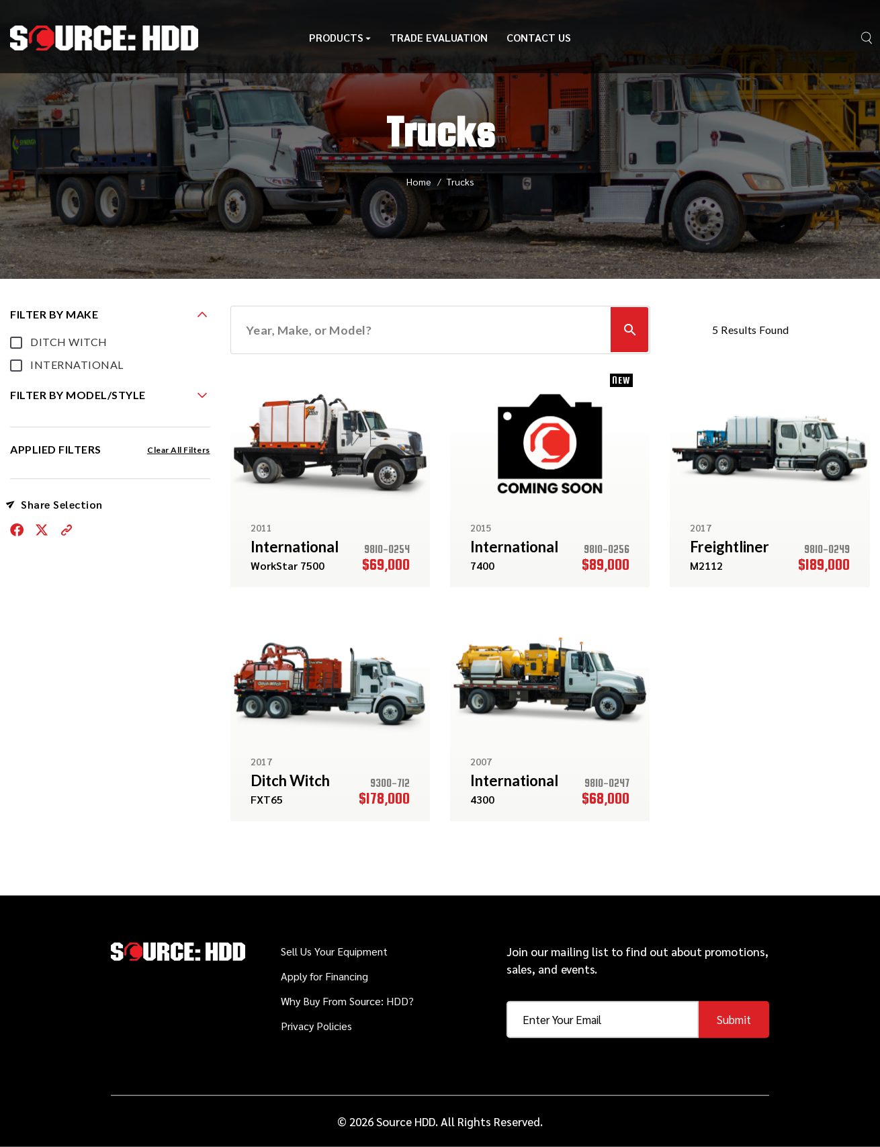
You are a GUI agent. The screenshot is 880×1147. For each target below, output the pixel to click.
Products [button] (340, 39)
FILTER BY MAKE (54, 314)
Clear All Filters (178, 450)
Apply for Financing (324, 976)
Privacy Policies (316, 1026)
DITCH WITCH (68, 341)
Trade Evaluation (439, 39)
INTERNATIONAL (77, 364)
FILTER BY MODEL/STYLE (78, 394)
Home (418, 181)
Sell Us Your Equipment (334, 951)
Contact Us (539, 39)
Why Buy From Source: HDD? (347, 1001)
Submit (734, 1019)
